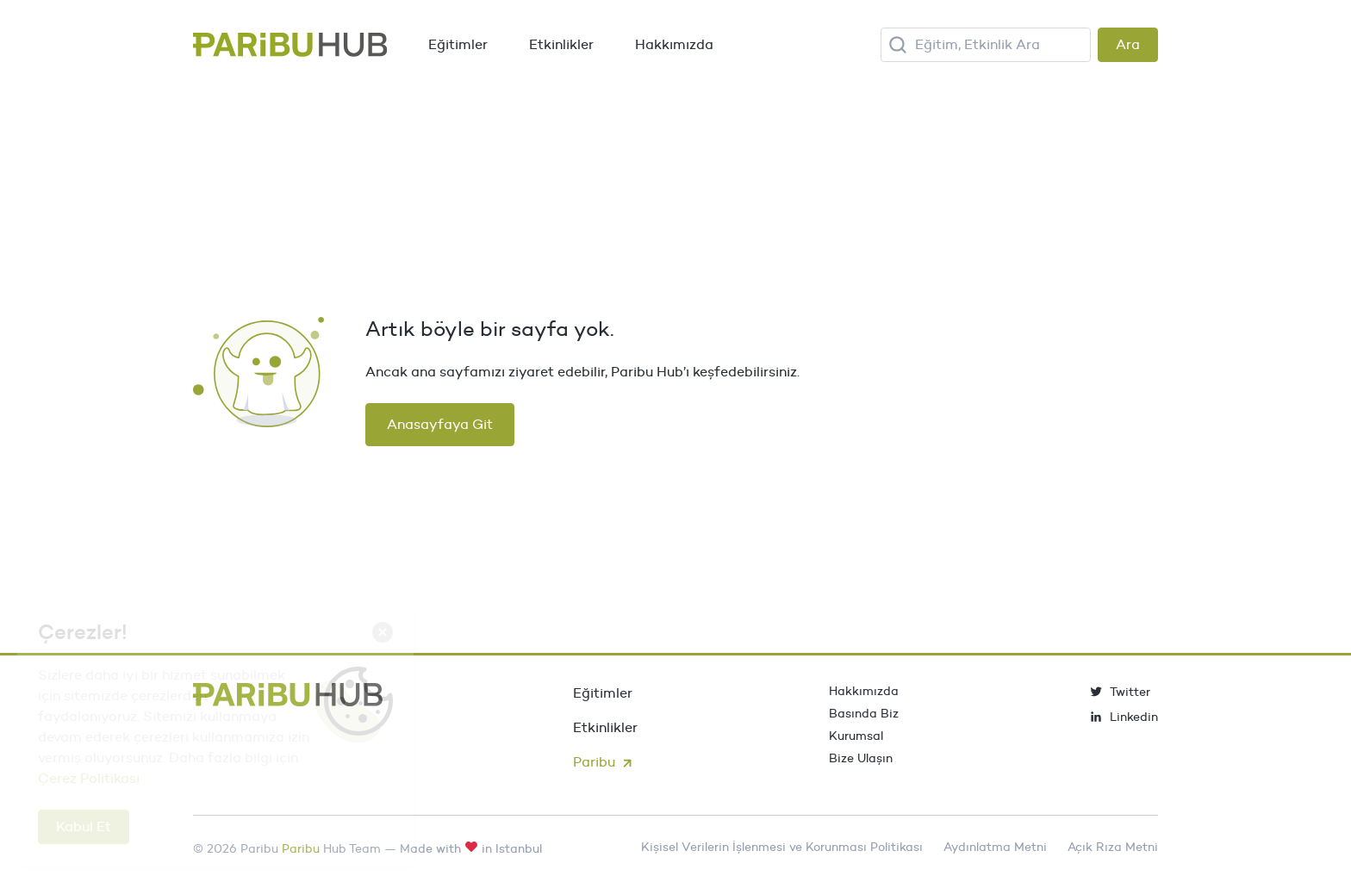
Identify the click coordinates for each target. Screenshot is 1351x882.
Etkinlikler (561, 44)
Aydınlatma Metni (995, 846)
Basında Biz (864, 713)
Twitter (1119, 691)
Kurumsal (856, 735)
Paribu (604, 761)
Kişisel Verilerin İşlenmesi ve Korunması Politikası (782, 846)
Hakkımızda (674, 44)
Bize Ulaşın (861, 758)
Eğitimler (458, 44)
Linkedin (1123, 716)
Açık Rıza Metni (1113, 846)
